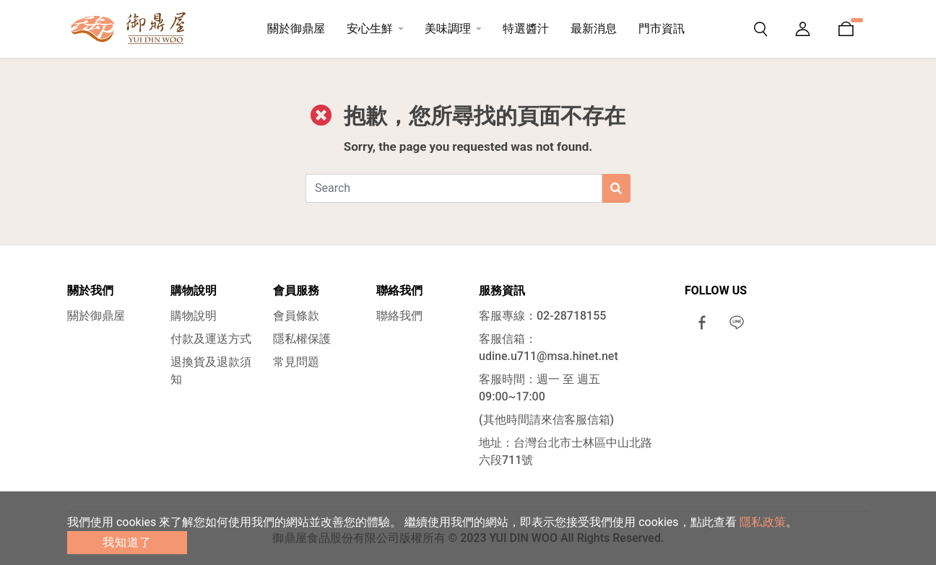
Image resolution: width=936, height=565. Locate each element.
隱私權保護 (302, 339)
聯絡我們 (399, 316)
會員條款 (296, 316)
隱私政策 (763, 522)
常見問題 (296, 362)
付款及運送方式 (210, 339)
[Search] (454, 188)
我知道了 (127, 542)
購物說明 (193, 316)
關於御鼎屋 (96, 316)
